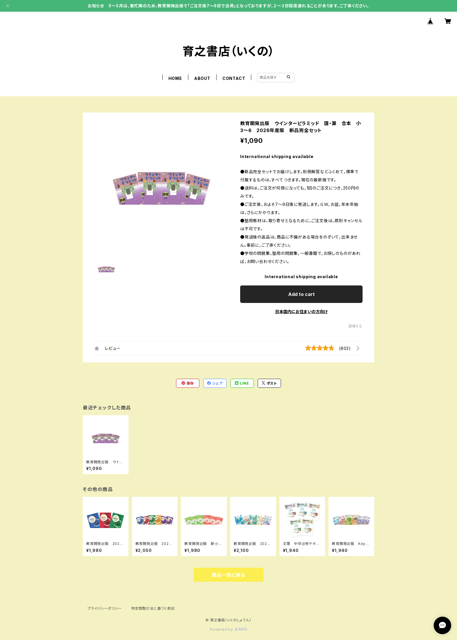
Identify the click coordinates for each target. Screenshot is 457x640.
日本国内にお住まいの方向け (301, 311)
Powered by (228, 629)
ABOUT (202, 78)
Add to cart (301, 294)
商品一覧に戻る (228, 575)
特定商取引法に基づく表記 (153, 608)
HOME (175, 78)
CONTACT (233, 78)
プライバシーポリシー (104, 608)
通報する (355, 326)
